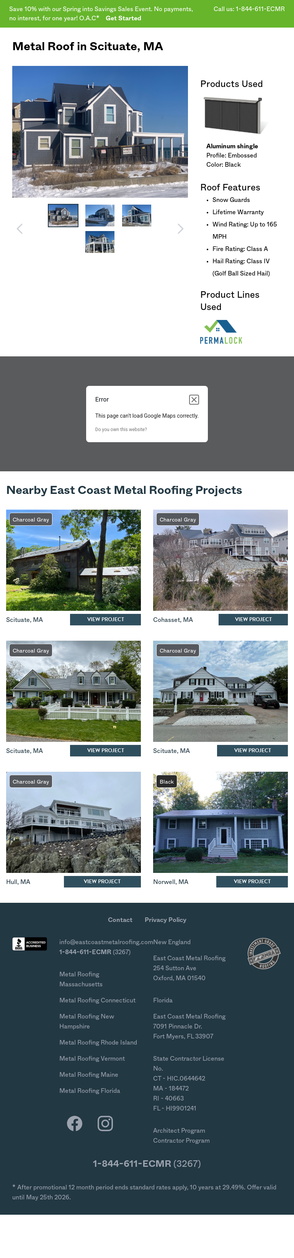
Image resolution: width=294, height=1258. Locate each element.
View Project (105, 619)
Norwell (164, 882)
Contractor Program (181, 1141)
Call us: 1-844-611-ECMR (249, 9)
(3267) (95, 952)
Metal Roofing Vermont (92, 1059)
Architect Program (179, 1131)
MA (153, 46)
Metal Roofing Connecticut (97, 1000)
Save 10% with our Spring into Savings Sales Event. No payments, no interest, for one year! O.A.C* (101, 13)
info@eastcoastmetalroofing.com (106, 942)
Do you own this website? (121, 429)
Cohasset (166, 620)
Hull (11, 882)
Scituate (113, 46)
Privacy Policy (165, 920)
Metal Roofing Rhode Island (98, 1043)
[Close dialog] (194, 399)
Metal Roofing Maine (88, 1075)
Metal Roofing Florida (89, 1091)
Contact (120, 920)
